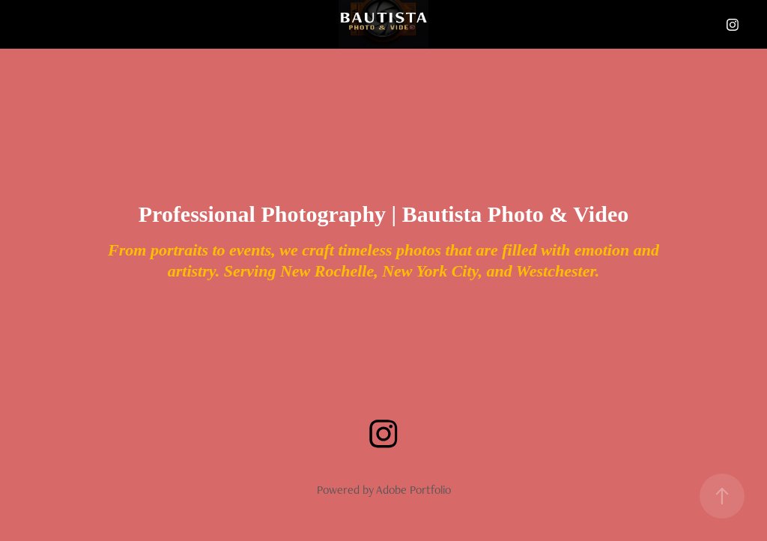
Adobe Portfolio (413, 490)
